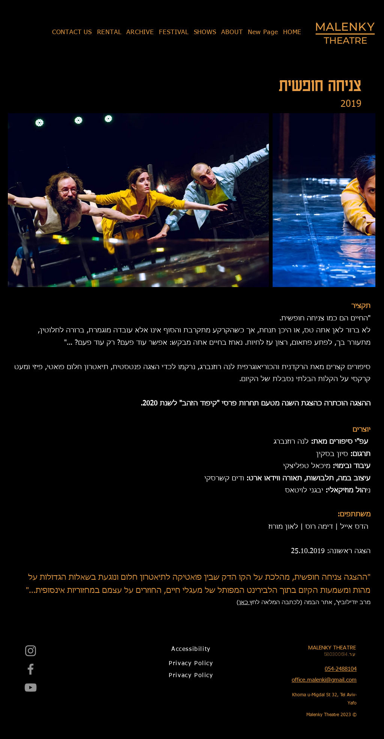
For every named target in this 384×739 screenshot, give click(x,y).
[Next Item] (362, 200)
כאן (244, 602)
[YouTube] (30, 687)
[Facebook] (30, 669)
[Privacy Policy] (192, 664)
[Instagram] (30, 650)
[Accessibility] (192, 649)
